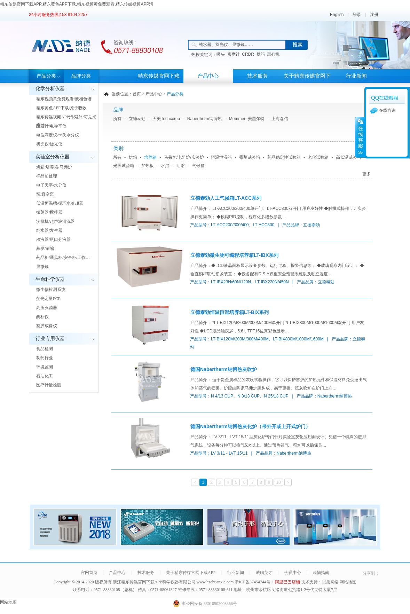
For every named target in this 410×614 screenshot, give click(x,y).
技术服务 (257, 76)
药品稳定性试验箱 (284, 157)
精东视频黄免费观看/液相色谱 (64, 98)
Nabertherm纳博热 (204, 118)
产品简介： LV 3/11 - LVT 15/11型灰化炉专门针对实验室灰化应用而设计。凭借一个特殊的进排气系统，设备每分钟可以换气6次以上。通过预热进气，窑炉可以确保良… (278, 441)
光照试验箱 (123, 165)
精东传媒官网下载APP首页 (159, 82)
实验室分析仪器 (53, 156)
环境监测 (44, 366)
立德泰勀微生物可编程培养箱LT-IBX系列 (234, 255)
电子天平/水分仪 (51, 185)
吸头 (220, 54)
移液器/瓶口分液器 (53, 239)
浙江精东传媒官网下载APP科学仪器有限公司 (154, 582)
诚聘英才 (264, 572)
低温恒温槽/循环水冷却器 (59, 203)
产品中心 (208, 76)
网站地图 (348, 582)
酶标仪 (42, 316)
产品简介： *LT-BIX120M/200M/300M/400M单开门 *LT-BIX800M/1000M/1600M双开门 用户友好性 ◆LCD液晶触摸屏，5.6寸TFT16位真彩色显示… (277, 326)
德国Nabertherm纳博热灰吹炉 (223, 369)
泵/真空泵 (45, 194)
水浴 (165, 165)
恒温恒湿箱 (221, 157)
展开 (360, 137)
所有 (117, 118)
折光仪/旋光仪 (49, 144)
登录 (357, 14)
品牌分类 (81, 76)
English (337, 14)
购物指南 (321, 572)
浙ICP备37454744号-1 (255, 582)
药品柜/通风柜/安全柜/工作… (63, 257)
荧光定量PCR (48, 298)
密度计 (233, 54)
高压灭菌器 (46, 307)
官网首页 (89, 572)
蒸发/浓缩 (45, 248)
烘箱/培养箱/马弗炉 (54, 167)
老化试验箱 (318, 157)
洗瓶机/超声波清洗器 (55, 221)
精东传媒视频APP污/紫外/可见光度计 (66, 121)
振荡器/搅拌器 (49, 212)
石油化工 (44, 375)
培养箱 (150, 157)
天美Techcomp (166, 118)
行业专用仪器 (50, 338)
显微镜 (42, 266)
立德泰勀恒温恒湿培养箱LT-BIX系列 (229, 312)
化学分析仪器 (50, 88)
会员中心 (292, 572)
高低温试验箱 (348, 157)
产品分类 (46, 76)
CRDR (248, 54)
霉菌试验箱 (249, 157)
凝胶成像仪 (46, 325)
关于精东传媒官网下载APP (307, 82)
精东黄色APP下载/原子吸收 (61, 107)
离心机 (273, 54)
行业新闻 (356, 76)
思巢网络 (330, 582)
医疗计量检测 (48, 385)
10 (278, 482)
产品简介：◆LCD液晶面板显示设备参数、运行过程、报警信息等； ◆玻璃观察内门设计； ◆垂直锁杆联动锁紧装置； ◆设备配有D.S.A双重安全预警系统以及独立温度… (277, 269)
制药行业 (44, 357)
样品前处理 (46, 176)
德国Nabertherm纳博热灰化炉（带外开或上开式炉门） (250, 426)
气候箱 (198, 165)
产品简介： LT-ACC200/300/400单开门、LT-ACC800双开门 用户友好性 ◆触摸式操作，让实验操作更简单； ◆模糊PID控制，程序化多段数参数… (278, 212)
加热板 (147, 165)
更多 (366, 174)
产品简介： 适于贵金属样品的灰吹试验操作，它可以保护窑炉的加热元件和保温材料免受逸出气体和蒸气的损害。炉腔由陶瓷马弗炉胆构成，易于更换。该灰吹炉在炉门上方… (278, 384)
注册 (374, 14)
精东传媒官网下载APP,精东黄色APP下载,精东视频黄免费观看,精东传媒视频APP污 (76, 4)
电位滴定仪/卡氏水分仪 (57, 135)
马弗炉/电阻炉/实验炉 (184, 157)
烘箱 (261, 54)
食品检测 (44, 348)
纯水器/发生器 (49, 230)
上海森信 (279, 118)
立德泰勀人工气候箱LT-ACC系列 (225, 198)
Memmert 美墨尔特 (247, 118)
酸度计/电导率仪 (51, 126)
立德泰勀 (137, 118)
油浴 (180, 165)
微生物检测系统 (50, 289)
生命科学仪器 (50, 279)
